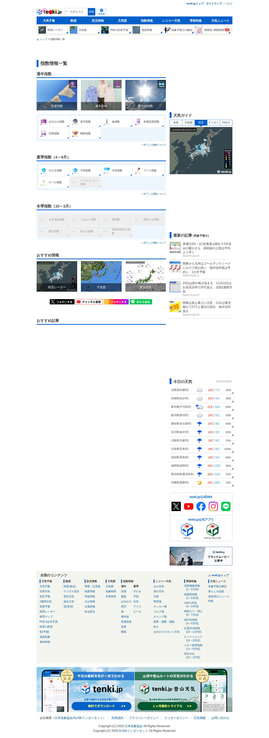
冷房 (136, 601)
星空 (123, 606)
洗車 (123, 626)
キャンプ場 (160, 616)
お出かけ (126, 601)
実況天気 (69, 596)
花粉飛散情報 (195, 587)
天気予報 (49, 20)
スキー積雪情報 (195, 647)
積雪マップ (46, 616)
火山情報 (90, 601)
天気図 (122, 20)
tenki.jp (50, 12)
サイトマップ (214, 3)
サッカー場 (160, 606)
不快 (136, 596)
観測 (73, 20)
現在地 (101, 14)
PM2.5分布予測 (49, 621)
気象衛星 (111, 591)
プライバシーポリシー (144, 717)
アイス (137, 606)
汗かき (137, 591)
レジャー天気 (171, 20)
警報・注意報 (92, 586)
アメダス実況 (71, 591)
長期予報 (45, 606)
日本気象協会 (64, 717)
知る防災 (90, 611)
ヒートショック (195, 638)
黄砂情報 (45, 641)
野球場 (157, 601)
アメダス (213, 122)
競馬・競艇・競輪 (164, 621)
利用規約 (117, 717)
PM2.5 (226, 122)
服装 (123, 596)
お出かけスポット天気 (167, 631)
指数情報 (147, 20)
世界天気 (45, 591)
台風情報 (90, 606)
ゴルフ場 (159, 611)
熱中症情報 (195, 621)
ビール (137, 611)
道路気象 (45, 636)
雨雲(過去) (70, 586)
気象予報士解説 (217, 586)
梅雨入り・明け (195, 613)
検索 (91, 11)
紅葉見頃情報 (195, 630)
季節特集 (196, 20)
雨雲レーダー (47, 611)
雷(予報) (44, 631)
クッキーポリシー (176, 717)
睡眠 (123, 631)
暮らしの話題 (216, 591)
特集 (211, 600)
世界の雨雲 (46, 626)
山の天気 (159, 586)
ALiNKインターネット (88, 717)
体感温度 (126, 621)
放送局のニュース (218, 596)
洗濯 (123, 591)
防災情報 (98, 20)
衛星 (176, 122)
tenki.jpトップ (195, 3)
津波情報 (90, 596)
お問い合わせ (220, 717)
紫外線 (125, 616)
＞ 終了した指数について (153, 144)
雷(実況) (68, 606)
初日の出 (195, 655)
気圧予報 (45, 596)
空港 (156, 596)
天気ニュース (220, 20)
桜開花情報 (195, 596)
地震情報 (90, 591)
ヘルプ (228, 3)
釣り (156, 626)
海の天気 (159, 591)
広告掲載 (200, 717)
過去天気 (69, 601)
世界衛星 (111, 596)
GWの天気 (195, 604)
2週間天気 (46, 601)
